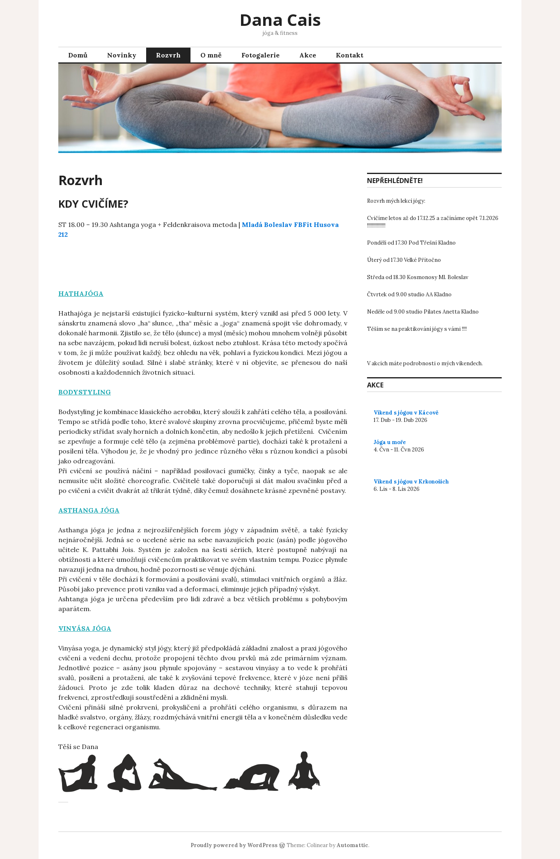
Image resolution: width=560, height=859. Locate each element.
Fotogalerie (260, 55)
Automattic (352, 845)
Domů (77, 55)
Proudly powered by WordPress (234, 845)
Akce (307, 55)
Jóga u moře (390, 442)
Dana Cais (280, 19)
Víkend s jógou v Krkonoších (411, 481)
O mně (211, 55)
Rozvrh (168, 55)
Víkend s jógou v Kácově (406, 412)
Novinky (121, 55)
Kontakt (349, 55)
